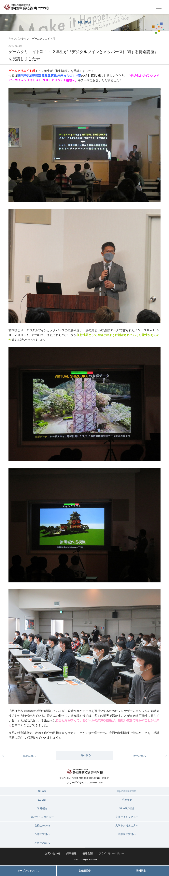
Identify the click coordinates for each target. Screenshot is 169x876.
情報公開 (87, 853)
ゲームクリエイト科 (43, 38)
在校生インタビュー (42, 816)
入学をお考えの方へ (126, 825)
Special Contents (126, 791)
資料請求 (141, 870)
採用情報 (71, 853)
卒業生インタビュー (126, 816)
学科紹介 (42, 808)
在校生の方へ (42, 842)
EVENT (42, 799)
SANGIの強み (127, 808)
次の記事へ (139, 756)
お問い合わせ (52, 853)
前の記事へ (29, 756)
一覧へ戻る (84, 755)
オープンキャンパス (28, 870)
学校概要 (127, 799)
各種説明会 (85, 870)
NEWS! (42, 791)
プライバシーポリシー (111, 853)
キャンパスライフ (18, 38)
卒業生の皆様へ (127, 834)
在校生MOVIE (42, 825)
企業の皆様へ (42, 834)
